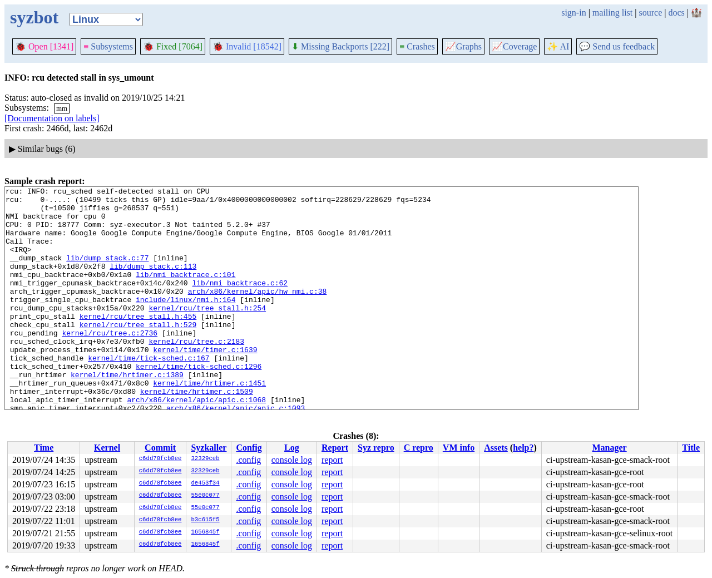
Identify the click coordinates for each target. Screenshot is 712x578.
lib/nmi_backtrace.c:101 (185, 293)
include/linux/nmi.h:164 (185, 323)
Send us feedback (617, 46)
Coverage (514, 46)
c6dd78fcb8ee (160, 459)
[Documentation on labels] (52, 118)
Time (43, 447)
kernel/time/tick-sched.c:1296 (198, 403)
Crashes (417, 46)
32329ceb (205, 459)
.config (248, 460)
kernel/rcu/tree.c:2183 (196, 373)
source (650, 12)
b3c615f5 (205, 520)
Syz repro (376, 447)
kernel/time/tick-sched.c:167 (148, 393)
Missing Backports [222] (340, 46)
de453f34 (205, 483)
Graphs (463, 46)
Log (291, 447)
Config (248, 447)
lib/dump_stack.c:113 (153, 283)
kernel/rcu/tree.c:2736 (109, 363)
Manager (609, 447)
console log (291, 460)
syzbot (34, 17)
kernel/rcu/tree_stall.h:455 (138, 343)
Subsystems (108, 46)
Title (691, 447)
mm (61, 108)
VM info (458, 447)
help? (523, 447)
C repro (418, 447)
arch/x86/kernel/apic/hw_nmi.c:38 (257, 313)
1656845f (205, 532)
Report (335, 447)
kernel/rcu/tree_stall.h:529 (138, 353)
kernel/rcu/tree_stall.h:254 (207, 333)
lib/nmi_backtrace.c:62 (240, 303)
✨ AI (558, 46)
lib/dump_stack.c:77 (107, 273)
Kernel (107, 447)
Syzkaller (208, 447)
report (332, 460)
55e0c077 (205, 496)
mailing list (612, 12)
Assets (496, 447)
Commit (160, 447)
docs (676, 12)
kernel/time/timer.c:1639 (205, 383)
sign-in (573, 12)
